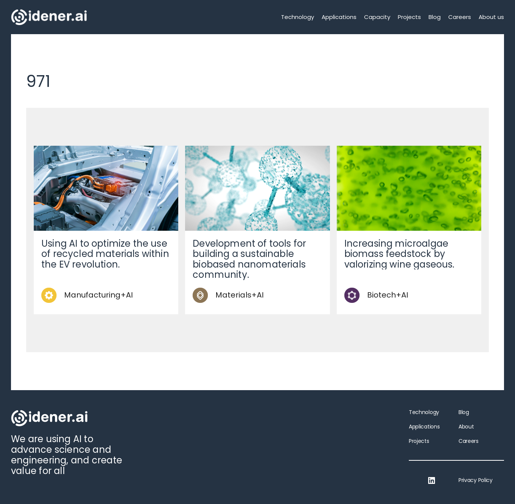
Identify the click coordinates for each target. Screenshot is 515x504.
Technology (297, 17)
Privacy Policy (475, 480)
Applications (339, 17)
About (466, 426)
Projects (409, 17)
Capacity (377, 17)
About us (491, 17)
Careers (459, 17)
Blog (435, 17)
